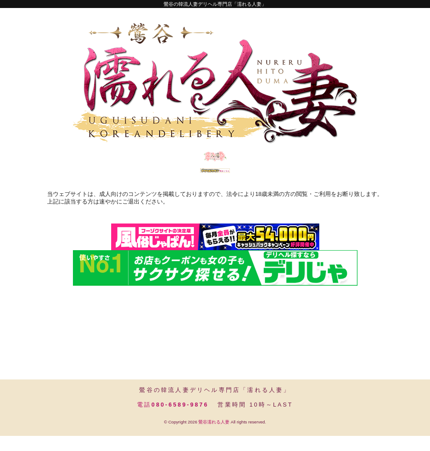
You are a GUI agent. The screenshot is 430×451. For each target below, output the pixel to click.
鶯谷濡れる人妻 (213, 437)
